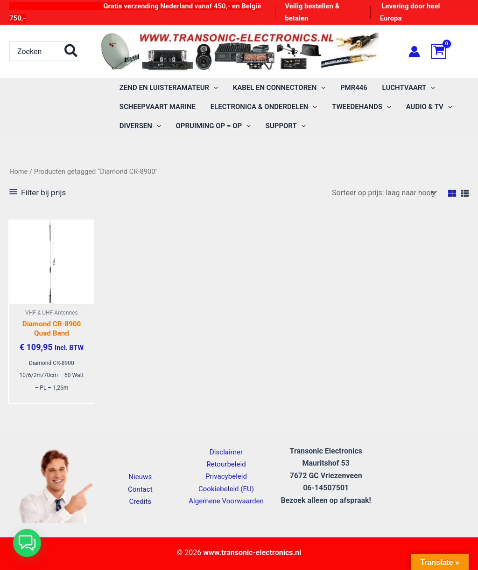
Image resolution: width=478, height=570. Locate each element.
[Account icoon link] (414, 51)
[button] (213, 87)
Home (18, 171)
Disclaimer (226, 451)
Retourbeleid (226, 463)
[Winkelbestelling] (383, 193)
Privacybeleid (226, 476)
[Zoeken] (71, 51)
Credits (140, 501)
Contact (140, 488)
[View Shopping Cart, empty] (450, 51)
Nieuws (140, 476)
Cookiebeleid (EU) (226, 488)
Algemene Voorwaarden (226, 500)
